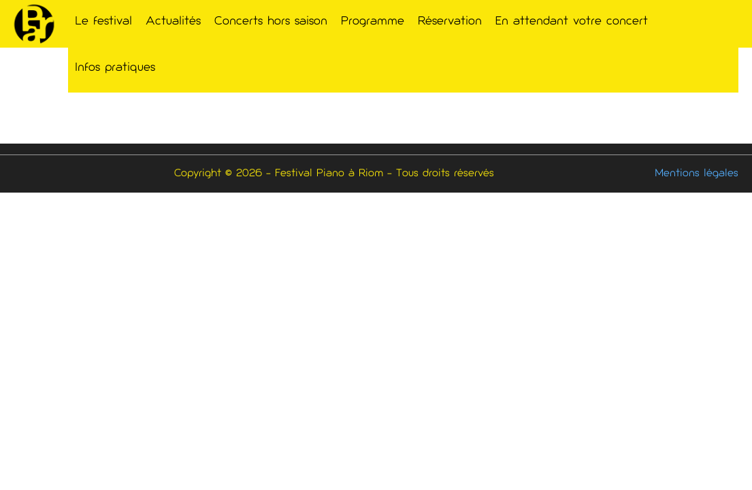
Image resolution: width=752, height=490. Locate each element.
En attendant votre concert (571, 21)
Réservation (450, 21)
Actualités (173, 21)
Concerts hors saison (270, 21)
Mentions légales (696, 174)
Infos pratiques (115, 68)
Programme (372, 21)
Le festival (103, 21)
